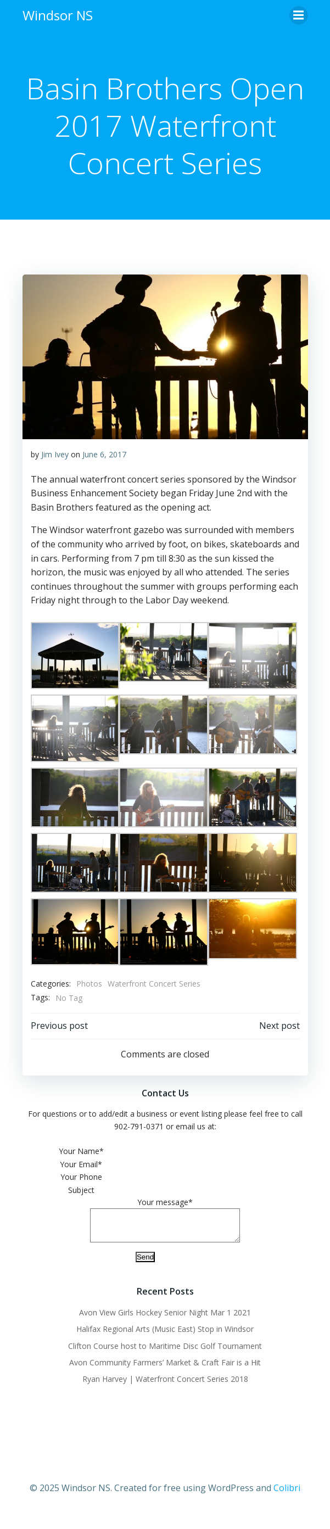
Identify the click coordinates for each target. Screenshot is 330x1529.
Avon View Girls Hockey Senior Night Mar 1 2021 (165, 1319)
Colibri (286, 1494)
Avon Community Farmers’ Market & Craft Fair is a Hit (165, 1369)
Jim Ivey (55, 454)
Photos (89, 983)
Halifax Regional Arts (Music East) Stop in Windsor (165, 1335)
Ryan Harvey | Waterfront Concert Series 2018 (165, 1385)
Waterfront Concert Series (154, 983)
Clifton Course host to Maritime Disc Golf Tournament (165, 1352)
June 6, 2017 (104, 454)
